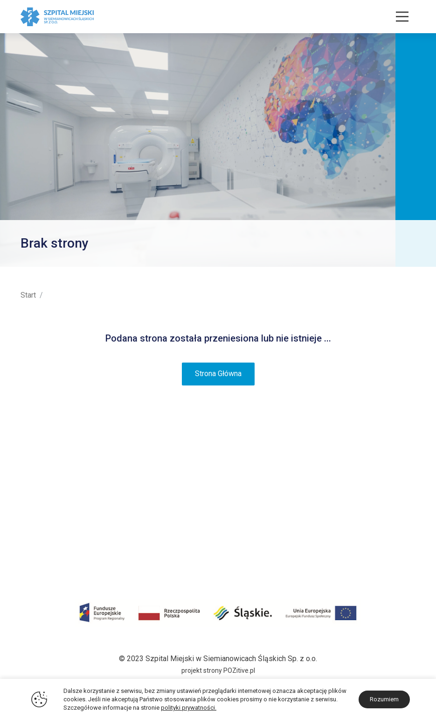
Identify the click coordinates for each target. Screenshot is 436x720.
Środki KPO (39, 532)
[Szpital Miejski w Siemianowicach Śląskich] (57, 16)
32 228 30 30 (393, 537)
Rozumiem (384, 699)
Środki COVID (43, 520)
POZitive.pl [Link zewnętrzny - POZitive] (239, 670)
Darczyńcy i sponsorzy (58, 545)
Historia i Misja (45, 470)
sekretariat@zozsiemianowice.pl (362, 562)
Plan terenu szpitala (53, 483)
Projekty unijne (44, 508)
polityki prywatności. (188, 707)
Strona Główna (218, 373)
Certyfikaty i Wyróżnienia (61, 495)
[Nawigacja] (402, 17)
